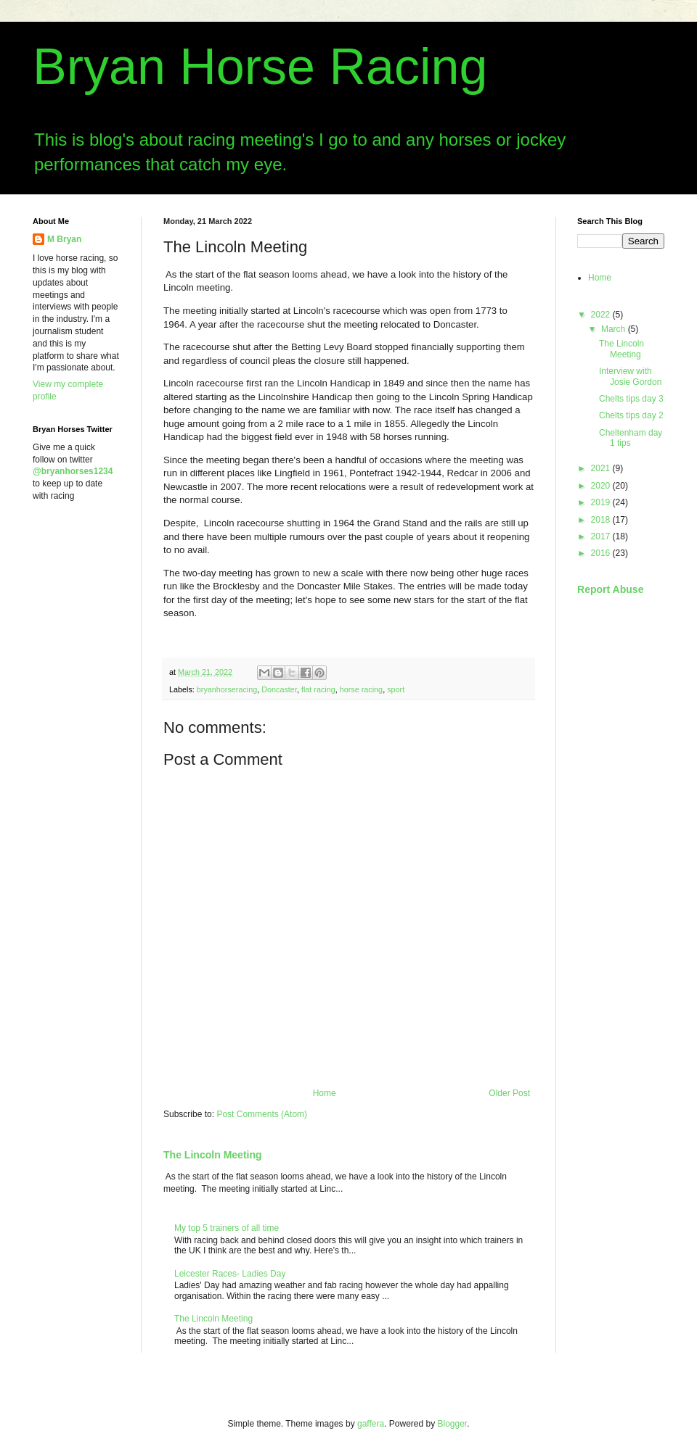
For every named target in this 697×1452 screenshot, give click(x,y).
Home (324, 1093)
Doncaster (279, 689)
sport (395, 689)
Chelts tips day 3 (631, 399)
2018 (602, 520)
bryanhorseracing (227, 689)
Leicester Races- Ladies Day (229, 1274)
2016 (602, 553)
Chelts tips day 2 (631, 415)
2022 (602, 315)
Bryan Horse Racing (260, 66)
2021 (602, 468)
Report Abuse (610, 589)
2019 (602, 502)
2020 (602, 486)
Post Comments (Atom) (261, 1114)
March (614, 329)
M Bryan (64, 239)
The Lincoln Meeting (212, 1155)
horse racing (361, 689)
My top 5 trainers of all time (226, 1228)
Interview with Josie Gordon (630, 376)
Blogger (453, 1424)
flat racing (318, 689)
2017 (602, 536)
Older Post (509, 1093)
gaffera (370, 1424)
